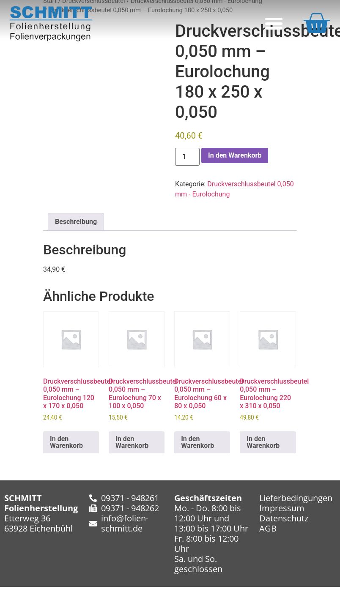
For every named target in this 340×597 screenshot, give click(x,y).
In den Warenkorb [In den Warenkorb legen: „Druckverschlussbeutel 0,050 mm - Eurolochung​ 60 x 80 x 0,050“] (197, 442)
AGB (268, 528)
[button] (274, 23)
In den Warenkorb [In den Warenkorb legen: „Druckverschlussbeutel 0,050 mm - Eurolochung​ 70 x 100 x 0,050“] (131, 442)
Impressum (281, 508)
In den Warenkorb (234, 155)
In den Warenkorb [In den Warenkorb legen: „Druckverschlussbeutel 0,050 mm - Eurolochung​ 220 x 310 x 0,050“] (263, 442)
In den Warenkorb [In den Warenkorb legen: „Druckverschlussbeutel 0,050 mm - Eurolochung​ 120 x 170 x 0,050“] (66, 442)
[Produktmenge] (187, 157)
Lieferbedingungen (295, 498)
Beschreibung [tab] (76, 222)
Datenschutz (283, 518)
